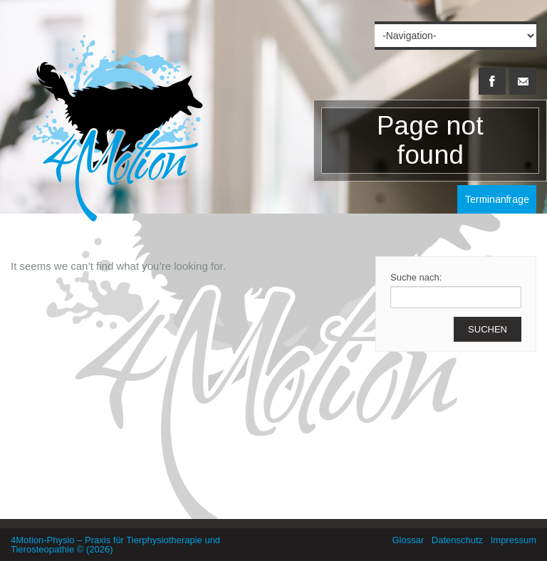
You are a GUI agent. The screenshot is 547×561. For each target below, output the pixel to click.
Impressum (513, 540)
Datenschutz (457, 540)
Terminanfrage (496, 199)
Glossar (408, 540)
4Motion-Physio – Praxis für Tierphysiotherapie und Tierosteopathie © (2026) (115, 545)
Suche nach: (416, 277)
